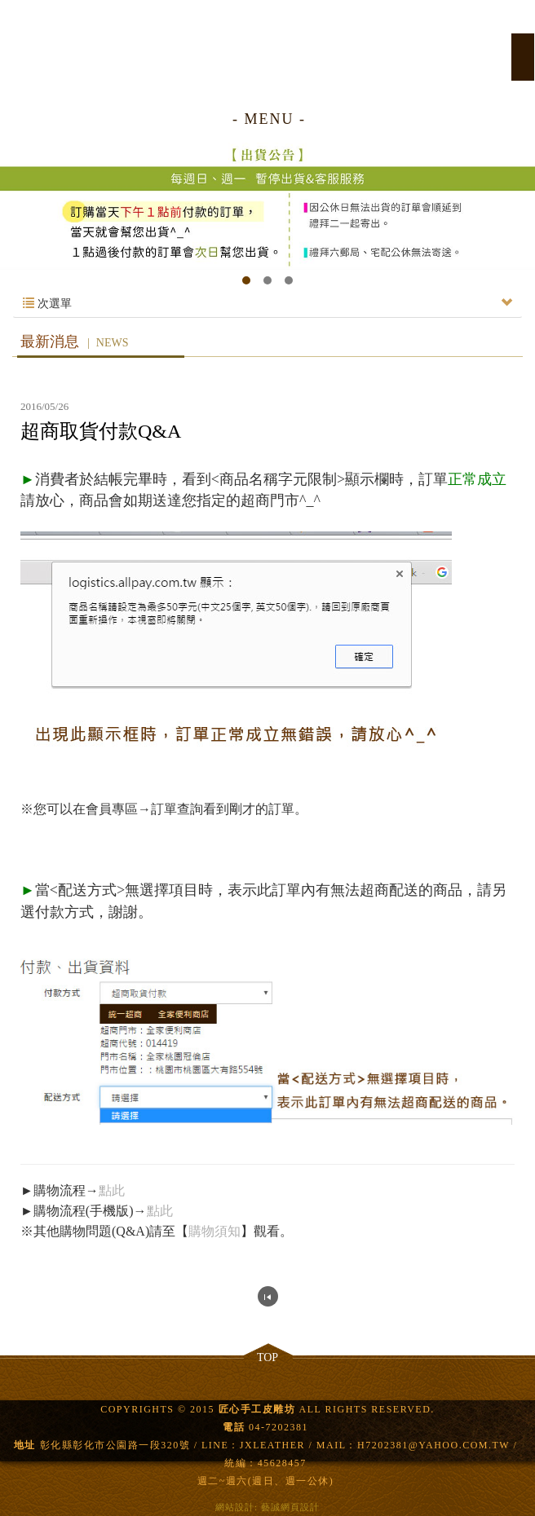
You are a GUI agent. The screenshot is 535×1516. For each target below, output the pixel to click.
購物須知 (214, 1231)
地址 (25, 1445)
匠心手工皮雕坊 (267, 47)
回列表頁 (268, 1296)
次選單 (267, 304)
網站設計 (234, 1507)
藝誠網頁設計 (290, 1507)
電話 (234, 1427)
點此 (112, 1190)
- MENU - (269, 119)
